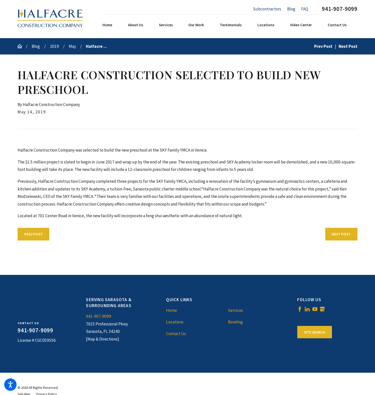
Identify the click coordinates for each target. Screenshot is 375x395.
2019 (54, 46)
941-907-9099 (339, 9)
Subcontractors (267, 9)
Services (235, 310)
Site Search (314, 332)
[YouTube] (314, 309)
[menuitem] (113, 25)
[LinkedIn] (307, 309)
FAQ (304, 9)
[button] (10, 384)
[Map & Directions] (102, 339)
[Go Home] (22, 46)
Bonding (235, 322)
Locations (174, 322)
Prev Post (33, 234)
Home (171, 310)
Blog (291, 9)
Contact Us (176, 333)
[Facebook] (299, 309)
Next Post (341, 234)
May (72, 46)
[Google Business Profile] (322, 309)
